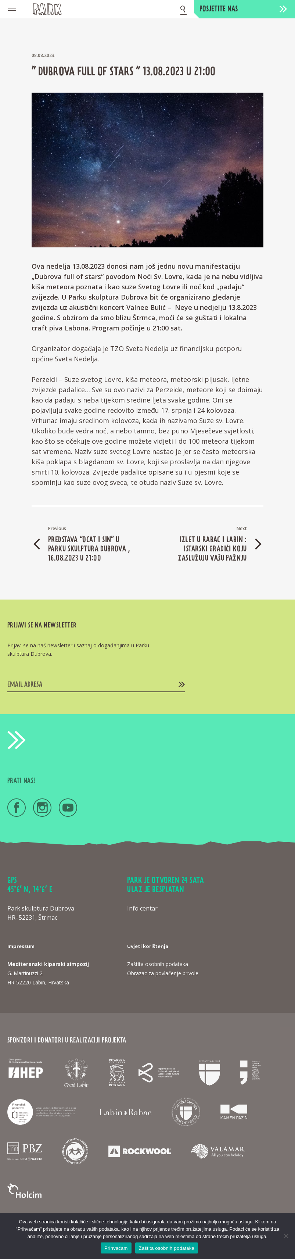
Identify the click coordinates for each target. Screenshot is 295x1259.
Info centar (142, 908)
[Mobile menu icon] (12, 9)
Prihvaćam (116, 1248)
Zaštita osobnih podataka (166, 1248)
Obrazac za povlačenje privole (162, 973)
